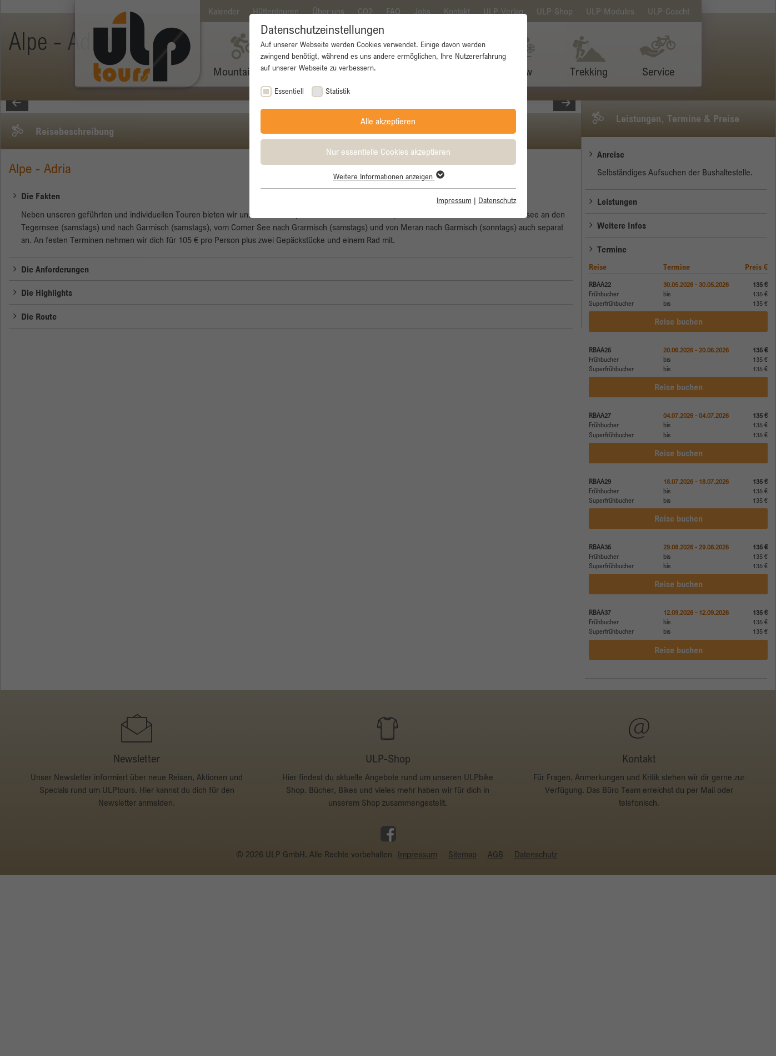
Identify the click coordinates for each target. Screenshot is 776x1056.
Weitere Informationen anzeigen (388, 176)
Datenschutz (497, 200)
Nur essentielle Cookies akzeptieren (388, 151)
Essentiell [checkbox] (289, 91)
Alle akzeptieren (388, 121)
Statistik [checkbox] (338, 91)
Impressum (454, 200)
